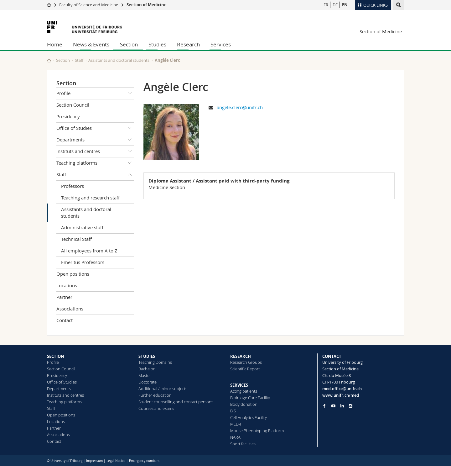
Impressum (94, 461)
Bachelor (146, 369)
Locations (66, 285)
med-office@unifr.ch (342, 388)
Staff (79, 60)
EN (345, 5)
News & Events (91, 44)
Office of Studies (95, 128)
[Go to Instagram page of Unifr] (350, 406)
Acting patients (243, 391)
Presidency (68, 116)
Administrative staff (82, 227)
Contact (64, 320)
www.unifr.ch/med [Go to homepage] (340, 395)
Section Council (72, 105)
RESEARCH (240, 356)
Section (129, 44)
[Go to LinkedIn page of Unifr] (342, 406)
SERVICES (239, 385)
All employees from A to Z (89, 250)
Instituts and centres (95, 151)
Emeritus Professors (82, 262)
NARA (235, 437)
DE (335, 5)
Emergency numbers (144, 461)
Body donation (243, 404)
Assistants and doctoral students (118, 60)
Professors (72, 186)
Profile (95, 93)
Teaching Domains (155, 362)
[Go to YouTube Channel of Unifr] (333, 406)
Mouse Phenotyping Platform (257, 430)
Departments (95, 140)
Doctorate (147, 382)
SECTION (55, 356)
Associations (69, 308)
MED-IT (236, 424)
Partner (64, 297)
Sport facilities (243, 444)
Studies (157, 44)
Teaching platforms (95, 163)
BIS (233, 411)
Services (220, 44)
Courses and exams (156, 408)
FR (326, 5)
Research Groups (246, 362)
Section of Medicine (147, 5)
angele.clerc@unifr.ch (240, 107)
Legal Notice (115, 461)
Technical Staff (76, 239)
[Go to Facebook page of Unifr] (324, 406)
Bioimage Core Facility (250, 397)
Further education (155, 395)
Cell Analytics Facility (248, 417)
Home (54, 44)
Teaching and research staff (90, 197)
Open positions (72, 274)
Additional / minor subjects (162, 388)
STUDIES (146, 356)
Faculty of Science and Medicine (88, 5)
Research (188, 44)
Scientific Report (245, 369)
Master (144, 375)
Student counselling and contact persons (175, 402)
